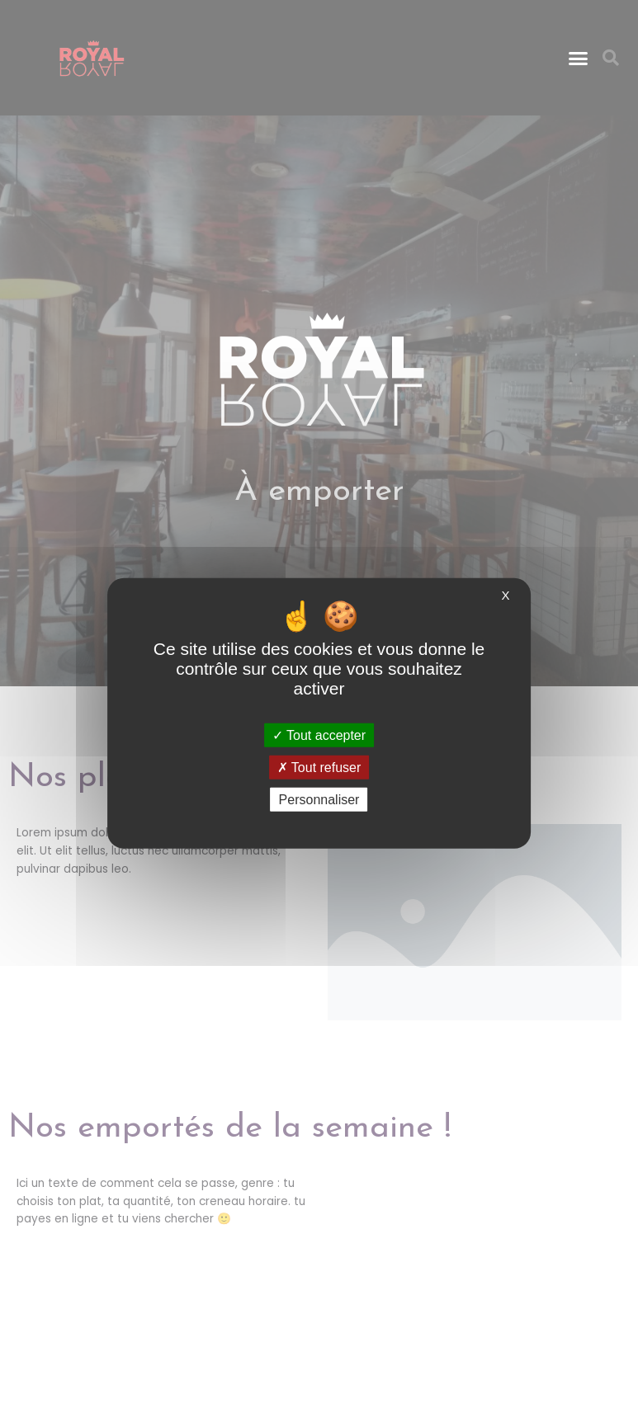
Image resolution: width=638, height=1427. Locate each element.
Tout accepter (319, 735)
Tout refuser (319, 768)
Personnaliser (319, 800)
